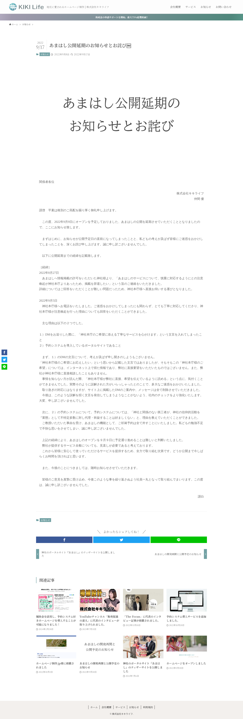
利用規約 (148, 707)
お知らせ (44, 54)
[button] (64, 540)
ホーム (94, 707)
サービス (120, 707)
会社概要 (106, 707)
